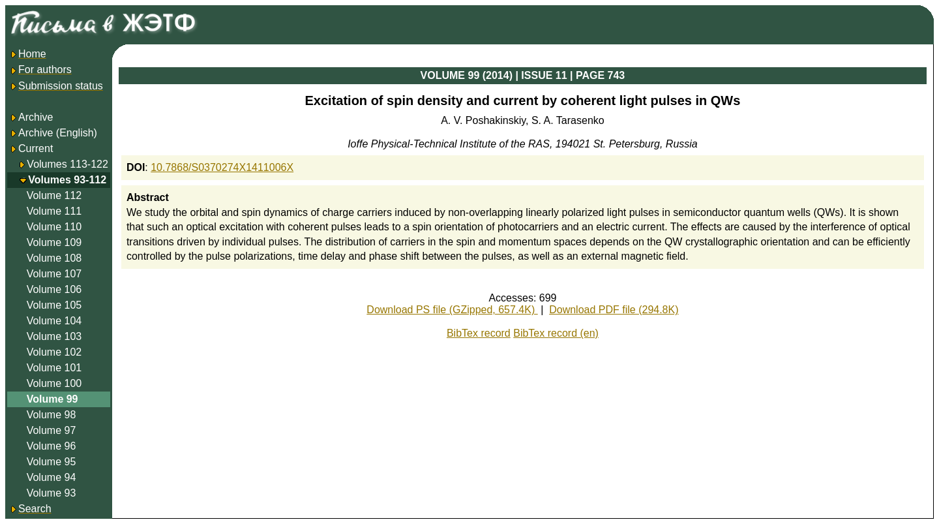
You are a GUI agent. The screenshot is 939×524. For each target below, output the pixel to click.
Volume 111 (54, 211)
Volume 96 (51, 446)
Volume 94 (51, 477)
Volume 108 (54, 258)
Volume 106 (54, 289)
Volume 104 (54, 320)
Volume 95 (51, 461)
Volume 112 (54, 195)
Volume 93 (51, 493)
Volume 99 (52, 399)
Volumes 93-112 (67, 179)
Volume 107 (54, 273)
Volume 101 (54, 367)
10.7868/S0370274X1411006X (222, 167)
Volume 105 (54, 305)
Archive (31, 117)
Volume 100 (54, 383)
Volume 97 (51, 430)
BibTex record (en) (556, 333)
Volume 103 (54, 336)
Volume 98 (51, 414)
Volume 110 (54, 226)
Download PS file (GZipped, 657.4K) (451, 309)
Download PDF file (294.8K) (613, 309)
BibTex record (479, 333)
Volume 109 (54, 242)
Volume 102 (54, 352)
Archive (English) (53, 132)
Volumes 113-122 (67, 164)
